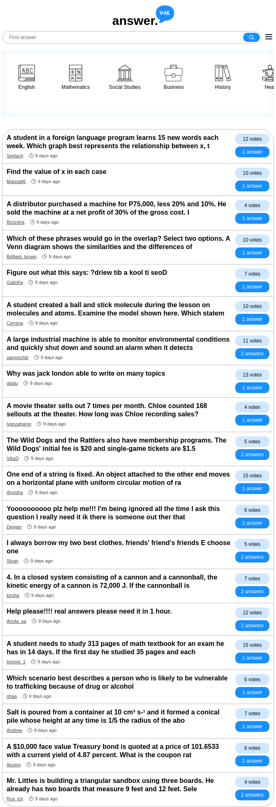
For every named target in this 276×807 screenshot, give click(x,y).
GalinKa (15, 282)
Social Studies (124, 77)
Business (174, 77)
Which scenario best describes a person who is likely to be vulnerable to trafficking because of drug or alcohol (117, 682)
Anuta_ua (16, 621)
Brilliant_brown (22, 256)
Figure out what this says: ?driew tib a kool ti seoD (87, 272)
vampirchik (18, 357)
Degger (14, 526)
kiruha (13, 595)
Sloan (12, 560)
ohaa (12, 696)
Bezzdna (16, 222)
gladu (12, 383)
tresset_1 (16, 661)
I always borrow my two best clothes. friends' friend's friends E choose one (118, 547)
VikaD (13, 458)
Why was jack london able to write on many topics (86, 373)
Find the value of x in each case (56, 171)
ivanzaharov (19, 423)
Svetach (15, 155)
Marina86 (16, 181)
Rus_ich (15, 798)
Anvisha (15, 492)
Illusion (14, 764)
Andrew (14, 730)
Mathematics (76, 77)
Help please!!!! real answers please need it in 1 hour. (89, 611)
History (223, 77)
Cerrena (15, 322)
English (26, 77)
